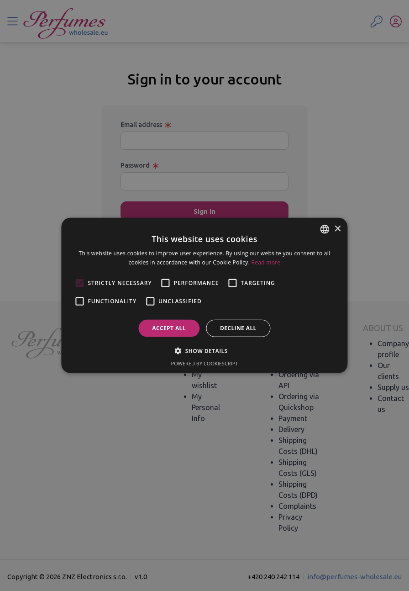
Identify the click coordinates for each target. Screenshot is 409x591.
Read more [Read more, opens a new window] (266, 262)
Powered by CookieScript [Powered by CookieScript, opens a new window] (204, 363)
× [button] (337, 228)
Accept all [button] (169, 328)
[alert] (204, 295)
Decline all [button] (238, 328)
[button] (204, 350)
